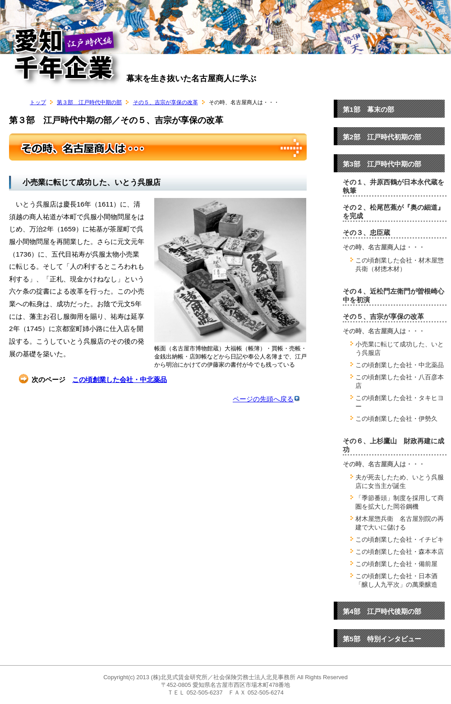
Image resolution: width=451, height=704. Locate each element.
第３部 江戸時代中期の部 (89, 102)
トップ (38, 102)
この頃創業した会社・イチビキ (399, 539)
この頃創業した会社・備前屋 (396, 563)
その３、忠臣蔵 (366, 232)
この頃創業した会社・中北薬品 (119, 379)
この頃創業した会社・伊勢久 (396, 418)
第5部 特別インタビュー (382, 639)
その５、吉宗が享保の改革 (165, 102)
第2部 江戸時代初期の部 (382, 137)
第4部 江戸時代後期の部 (382, 611)
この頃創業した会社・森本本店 (399, 551)
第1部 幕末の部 (368, 109)
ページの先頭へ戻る (266, 399)
